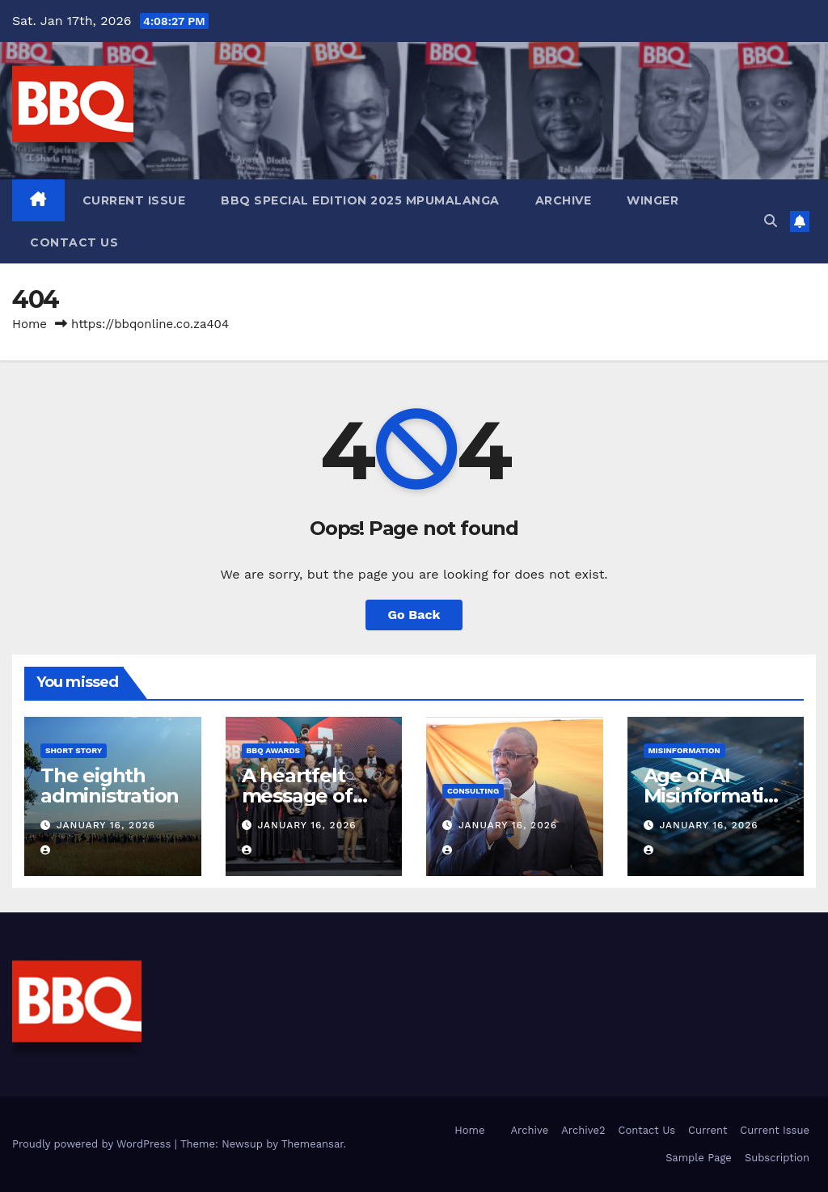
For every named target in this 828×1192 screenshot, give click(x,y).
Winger (652, 200)
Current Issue (134, 200)
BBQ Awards (274, 750)
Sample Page (698, 1158)
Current (707, 1130)
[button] (770, 221)
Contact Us (74, 242)
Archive (563, 200)
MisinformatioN (684, 750)
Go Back (414, 614)
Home (29, 324)
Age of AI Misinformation (709, 796)
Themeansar (312, 1144)
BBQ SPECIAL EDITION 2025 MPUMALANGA (360, 200)
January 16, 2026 (106, 825)
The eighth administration (109, 785)
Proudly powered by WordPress (93, 1144)
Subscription (777, 1158)
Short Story (73, 750)
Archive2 (583, 1130)
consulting (473, 790)
